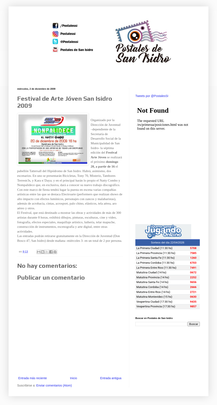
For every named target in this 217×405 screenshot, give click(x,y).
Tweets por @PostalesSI (151, 96)
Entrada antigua (110, 378)
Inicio (73, 378)
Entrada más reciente (32, 378)
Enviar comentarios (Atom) (54, 385)
